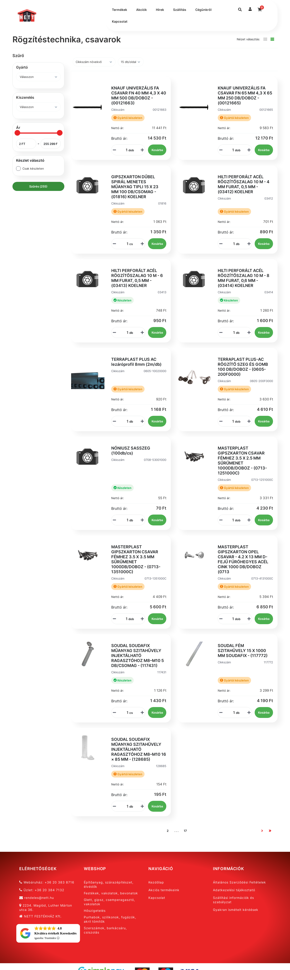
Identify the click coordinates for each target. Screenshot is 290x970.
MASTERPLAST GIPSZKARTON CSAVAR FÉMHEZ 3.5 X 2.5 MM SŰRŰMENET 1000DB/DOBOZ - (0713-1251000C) (242, 460)
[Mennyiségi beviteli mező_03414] (232, 332)
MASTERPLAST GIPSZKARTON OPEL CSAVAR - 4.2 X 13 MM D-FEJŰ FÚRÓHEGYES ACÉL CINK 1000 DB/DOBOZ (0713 (243, 559)
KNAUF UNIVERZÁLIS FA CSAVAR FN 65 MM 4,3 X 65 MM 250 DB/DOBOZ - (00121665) (245, 95)
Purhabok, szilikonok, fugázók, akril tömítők (110, 919)
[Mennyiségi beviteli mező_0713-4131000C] (231, 619)
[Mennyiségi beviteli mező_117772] (232, 712)
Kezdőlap (156, 882)
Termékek (119, 10)
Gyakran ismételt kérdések (235, 910)
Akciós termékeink (163, 890)
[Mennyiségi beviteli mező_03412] (232, 243)
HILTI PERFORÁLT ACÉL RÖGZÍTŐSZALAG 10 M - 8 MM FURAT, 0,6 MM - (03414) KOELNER (243, 278)
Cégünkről (203, 10)
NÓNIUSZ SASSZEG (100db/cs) (130, 450)
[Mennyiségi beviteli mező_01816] (125, 243)
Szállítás (179, 10)
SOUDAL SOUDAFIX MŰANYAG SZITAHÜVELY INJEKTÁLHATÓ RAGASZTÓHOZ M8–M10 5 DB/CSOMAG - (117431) (137, 655)
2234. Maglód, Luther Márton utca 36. (45, 907)
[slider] (17, 133)
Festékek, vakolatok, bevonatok (111, 893)
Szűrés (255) (38, 186)
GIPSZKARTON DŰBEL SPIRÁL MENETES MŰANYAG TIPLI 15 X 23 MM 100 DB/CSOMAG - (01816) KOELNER (134, 186)
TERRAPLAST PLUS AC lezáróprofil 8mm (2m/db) (136, 362)
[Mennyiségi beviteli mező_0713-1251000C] (231, 520)
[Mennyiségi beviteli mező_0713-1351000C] (125, 619)
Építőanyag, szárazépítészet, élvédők (108, 884)
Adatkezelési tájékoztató (234, 890)
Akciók (141, 10)
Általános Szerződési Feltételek (239, 882)
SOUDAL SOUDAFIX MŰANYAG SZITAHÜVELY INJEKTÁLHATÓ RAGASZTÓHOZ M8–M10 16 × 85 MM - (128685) (138, 749)
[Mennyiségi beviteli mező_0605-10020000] (125, 421)
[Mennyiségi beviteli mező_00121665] (231, 150)
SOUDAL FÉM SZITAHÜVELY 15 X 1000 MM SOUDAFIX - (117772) (243, 650)
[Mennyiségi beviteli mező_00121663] (125, 150)
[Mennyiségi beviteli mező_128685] (125, 806)
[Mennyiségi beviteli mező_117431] (125, 712)
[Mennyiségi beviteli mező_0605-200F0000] (231, 421)
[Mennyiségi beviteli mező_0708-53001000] (125, 520)
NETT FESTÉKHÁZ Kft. (40, 916)
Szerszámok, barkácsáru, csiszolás (105, 930)
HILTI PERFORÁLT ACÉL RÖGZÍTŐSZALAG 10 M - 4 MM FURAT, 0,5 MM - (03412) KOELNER (243, 184)
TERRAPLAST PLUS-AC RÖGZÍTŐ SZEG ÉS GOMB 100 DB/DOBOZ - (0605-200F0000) (243, 367)
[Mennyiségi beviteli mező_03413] (125, 332)
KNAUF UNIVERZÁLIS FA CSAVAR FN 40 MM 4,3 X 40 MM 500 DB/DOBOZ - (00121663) (138, 95)
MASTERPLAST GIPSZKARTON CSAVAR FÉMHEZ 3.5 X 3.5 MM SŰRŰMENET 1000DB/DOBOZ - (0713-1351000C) (135, 559)
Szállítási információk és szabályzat (233, 900)
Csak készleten (33, 168)
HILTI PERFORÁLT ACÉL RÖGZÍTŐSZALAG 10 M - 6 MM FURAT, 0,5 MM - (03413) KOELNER (137, 278)
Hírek (160, 10)
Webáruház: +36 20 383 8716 (46, 882)
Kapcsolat (119, 21)
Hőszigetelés (95, 910)
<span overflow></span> (48, 934)
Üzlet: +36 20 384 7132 (41, 890)
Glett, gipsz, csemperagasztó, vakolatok (109, 902)
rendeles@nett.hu (36, 898)
